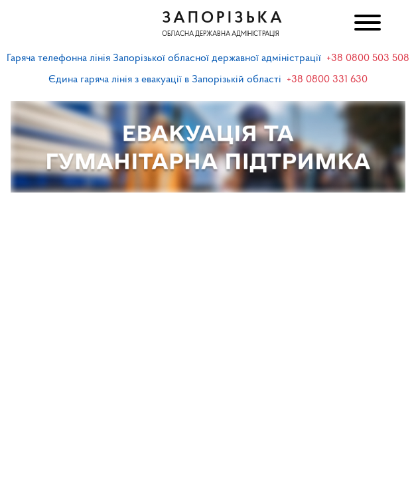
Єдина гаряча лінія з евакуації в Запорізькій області (164, 79)
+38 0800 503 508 (367, 58)
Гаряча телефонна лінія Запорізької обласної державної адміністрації (164, 58)
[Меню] (366, 24)
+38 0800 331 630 (327, 79)
